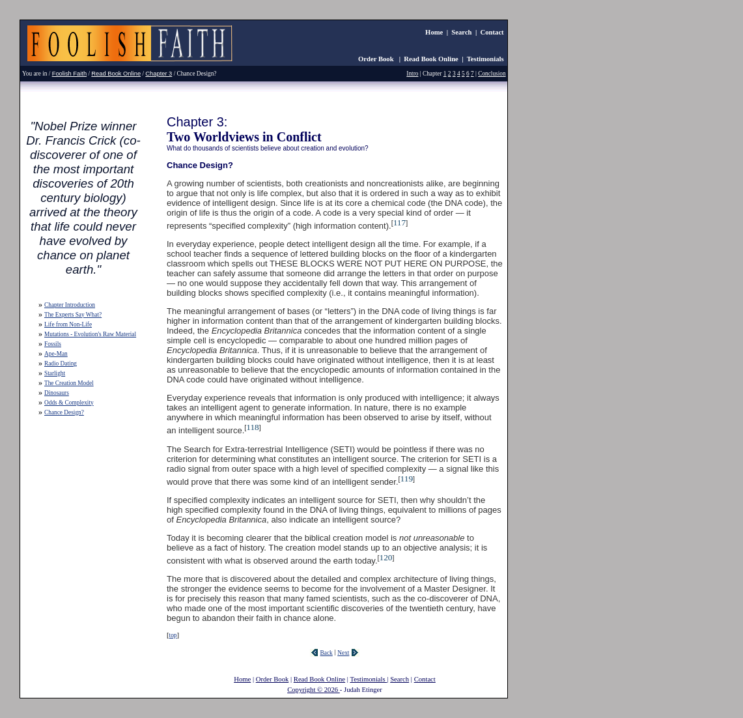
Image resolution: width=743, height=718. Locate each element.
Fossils (52, 344)
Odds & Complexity (69, 402)
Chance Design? (64, 412)
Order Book (376, 59)
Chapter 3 (158, 73)
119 (407, 478)
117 (399, 222)
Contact (492, 32)
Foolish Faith (69, 73)
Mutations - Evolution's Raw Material (90, 334)
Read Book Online (431, 59)
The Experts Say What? (73, 314)
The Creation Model (69, 383)
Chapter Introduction (69, 305)
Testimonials (485, 59)
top (173, 635)
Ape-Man (56, 354)
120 (386, 557)
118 (252, 427)
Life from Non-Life (68, 324)
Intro (412, 73)
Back (326, 653)
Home (434, 32)
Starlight (54, 373)
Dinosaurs (56, 393)
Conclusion (492, 73)
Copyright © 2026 (313, 689)
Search (461, 32)
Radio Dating (60, 363)
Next (343, 653)
